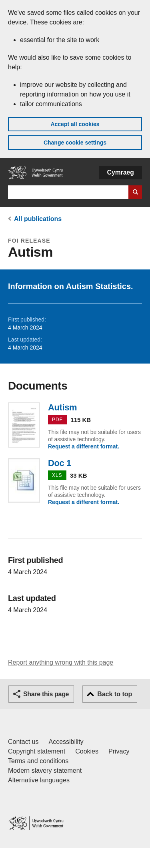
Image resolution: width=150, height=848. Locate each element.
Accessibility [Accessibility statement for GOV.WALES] (65, 741)
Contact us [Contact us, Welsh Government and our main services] (23, 741)
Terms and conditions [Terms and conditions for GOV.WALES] (38, 761)
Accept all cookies (74, 124)
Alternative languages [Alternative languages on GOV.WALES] (39, 780)
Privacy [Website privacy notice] (118, 751)
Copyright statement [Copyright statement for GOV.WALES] (36, 751)
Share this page (46, 694)
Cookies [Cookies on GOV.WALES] (86, 751)
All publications (38, 218)
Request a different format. (83, 446)
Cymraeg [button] (120, 172)
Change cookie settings (75, 142)
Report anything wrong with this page (60, 662)
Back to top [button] (114, 694)
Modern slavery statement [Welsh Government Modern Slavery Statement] (45, 770)
